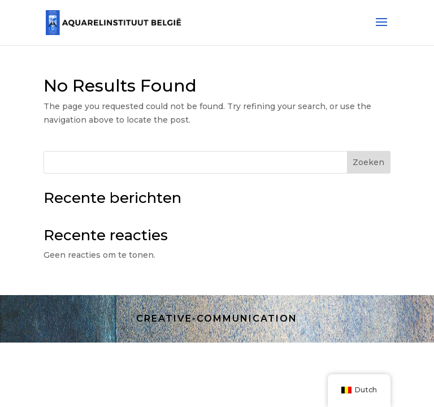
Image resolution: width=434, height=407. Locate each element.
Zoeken (368, 162)
